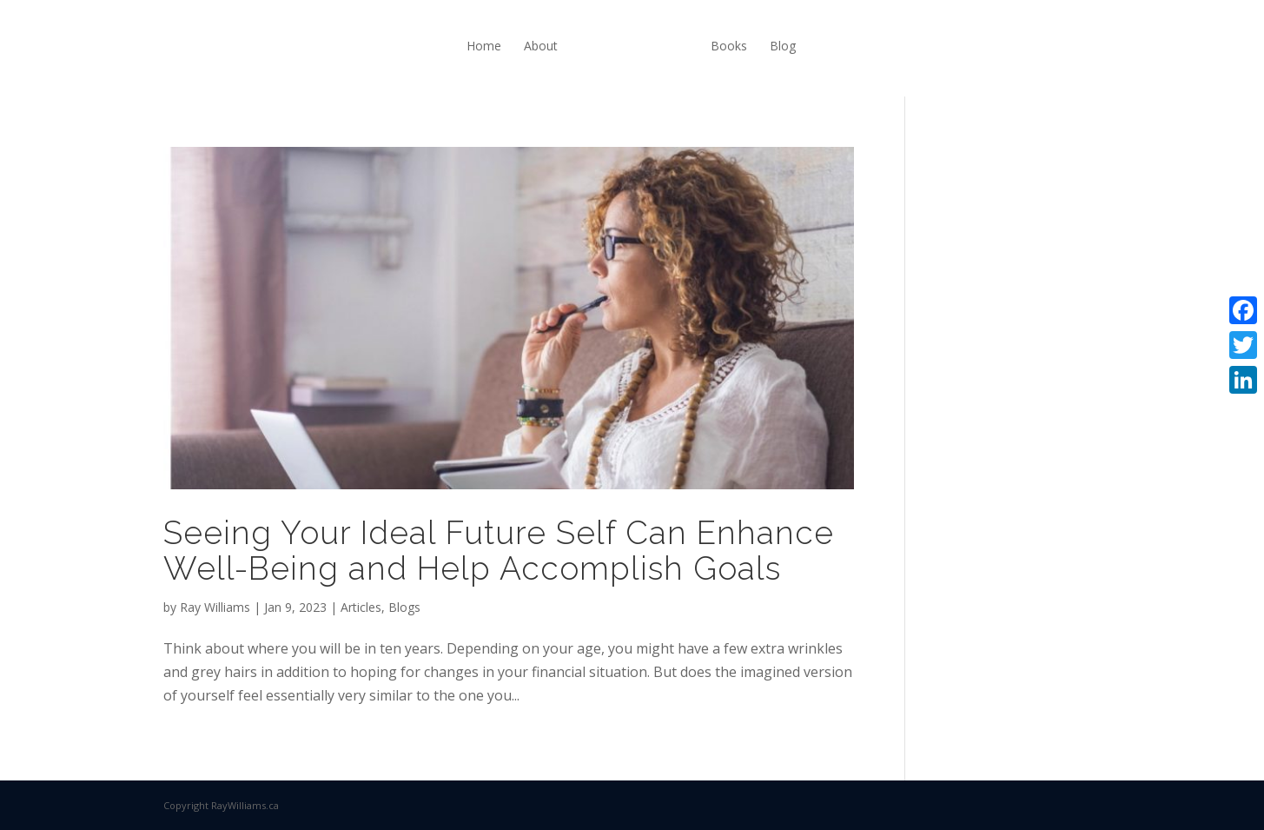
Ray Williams (215, 607)
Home (484, 45)
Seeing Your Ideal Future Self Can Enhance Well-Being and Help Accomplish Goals (498, 551)
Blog (783, 45)
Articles (361, 607)
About (541, 45)
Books (729, 45)
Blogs (404, 607)
